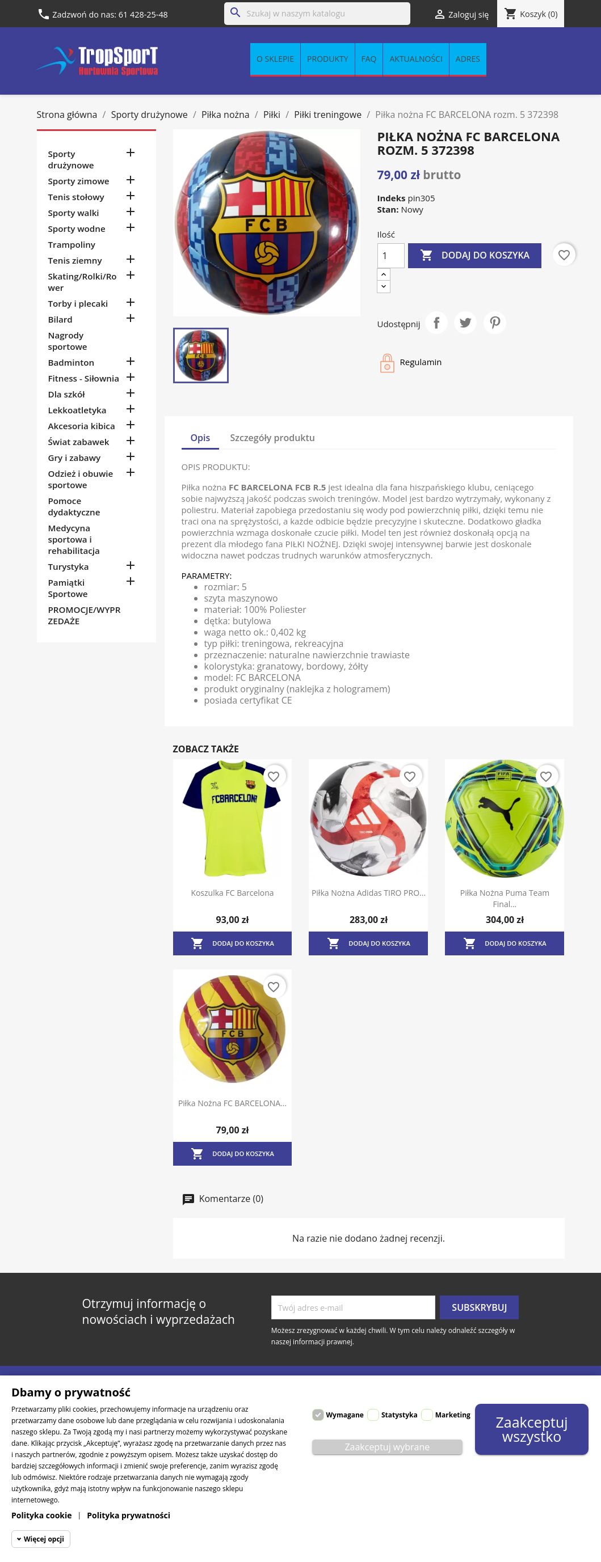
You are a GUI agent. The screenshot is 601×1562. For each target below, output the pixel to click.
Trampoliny (71, 244)
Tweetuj (465, 322)
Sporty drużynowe (71, 159)
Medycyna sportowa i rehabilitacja (74, 539)
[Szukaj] (317, 13)
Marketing (452, 1415)
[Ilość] (391, 255)
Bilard (60, 319)
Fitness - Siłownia (83, 378)
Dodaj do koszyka (474, 255)
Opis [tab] (201, 437)
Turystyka (68, 566)
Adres (468, 58)
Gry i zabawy (74, 457)
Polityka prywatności (128, 1515)
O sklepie (275, 58)
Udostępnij (436, 322)
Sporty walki (73, 212)
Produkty (327, 58)
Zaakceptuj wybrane (387, 1447)
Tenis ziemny (75, 260)
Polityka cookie (41, 1515)
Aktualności (415, 58)
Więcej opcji (44, 1539)
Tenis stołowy (76, 196)
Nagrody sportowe (67, 340)
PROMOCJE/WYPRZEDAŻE (84, 615)
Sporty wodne (77, 228)
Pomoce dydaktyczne (74, 506)
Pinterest (495, 322)
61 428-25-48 (143, 14)
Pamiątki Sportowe (68, 588)
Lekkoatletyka (77, 410)
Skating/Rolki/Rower (82, 281)
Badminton (71, 362)
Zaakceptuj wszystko (532, 1429)
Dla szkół (66, 394)
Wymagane (345, 1415)
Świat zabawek (79, 441)
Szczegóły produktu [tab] (273, 437)
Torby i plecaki (78, 303)
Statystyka (399, 1415)
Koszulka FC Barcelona (232, 892)
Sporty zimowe (79, 181)
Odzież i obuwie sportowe (81, 479)
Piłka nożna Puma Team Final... (505, 898)
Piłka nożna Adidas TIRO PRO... (369, 892)
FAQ (369, 58)
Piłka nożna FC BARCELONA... (232, 1103)
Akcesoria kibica (81, 425)
